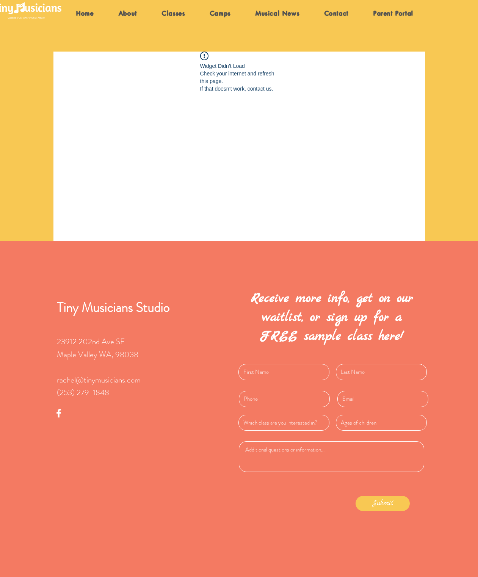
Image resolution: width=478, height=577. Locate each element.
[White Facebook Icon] (58, 413)
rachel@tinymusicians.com (99, 380)
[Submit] (383, 503)
